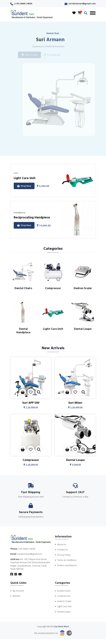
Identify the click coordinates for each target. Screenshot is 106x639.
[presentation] (49, 148)
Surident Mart (61, 626)
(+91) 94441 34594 (23, 3)
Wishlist (16, 595)
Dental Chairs (64, 590)
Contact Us (62, 549)
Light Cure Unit (24, 178)
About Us (61, 544)
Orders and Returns (67, 565)
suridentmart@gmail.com (82, 3)
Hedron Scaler (64, 601)
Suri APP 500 (30, 402)
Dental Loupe (75, 460)
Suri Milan (75, 402)
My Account (18, 590)
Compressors (64, 595)
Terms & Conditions (67, 560)
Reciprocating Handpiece (32, 217)
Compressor (31, 460)
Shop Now (24, 185)
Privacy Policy (64, 554)
